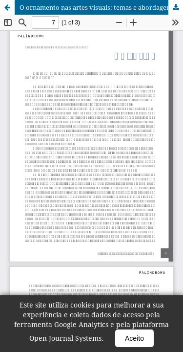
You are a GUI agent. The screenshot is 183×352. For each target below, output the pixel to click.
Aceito (134, 338)
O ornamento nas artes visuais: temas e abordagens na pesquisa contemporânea (101, 7)
